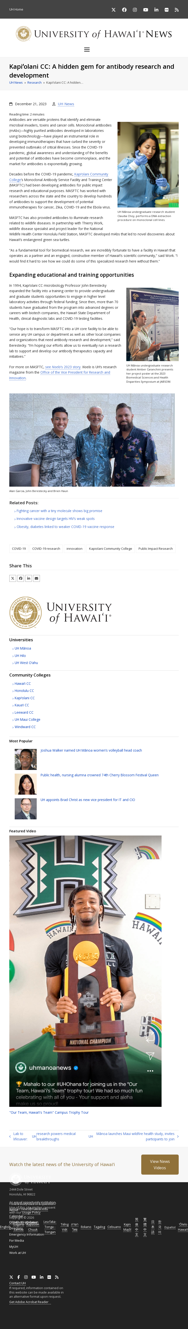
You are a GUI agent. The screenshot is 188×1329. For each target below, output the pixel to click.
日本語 (152, 1227)
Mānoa (23, 648)
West (26, 662)
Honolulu (24, 690)
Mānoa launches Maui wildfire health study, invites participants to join (133, 1136)
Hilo (20, 655)
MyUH (13, 1246)
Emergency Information (26, 1234)
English (5, 1227)
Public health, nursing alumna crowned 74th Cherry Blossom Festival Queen (100, 775)
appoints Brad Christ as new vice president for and (88, 799)
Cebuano (114, 1227)
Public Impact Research (156, 548)
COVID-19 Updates (23, 1222)
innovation (74, 548)
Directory (16, 1228)
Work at (17, 1252)
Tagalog (99, 1227)
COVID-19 (19, 548)
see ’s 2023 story (63, 367)
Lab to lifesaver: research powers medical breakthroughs (42, 1136)
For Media (16, 1240)
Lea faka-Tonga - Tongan (50, 1227)
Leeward (24, 712)
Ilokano (86, 1227)
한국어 (159, 1227)
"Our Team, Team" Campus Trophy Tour (49, 1112)
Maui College (27, 719)
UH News (66, 103)
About (13, 1210)
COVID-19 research (46, 548)
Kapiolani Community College (110, 548)
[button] (94, 49)
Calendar (16, 1216)
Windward (25, 726)
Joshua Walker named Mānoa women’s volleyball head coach (91, 750)
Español (170, 1227)
